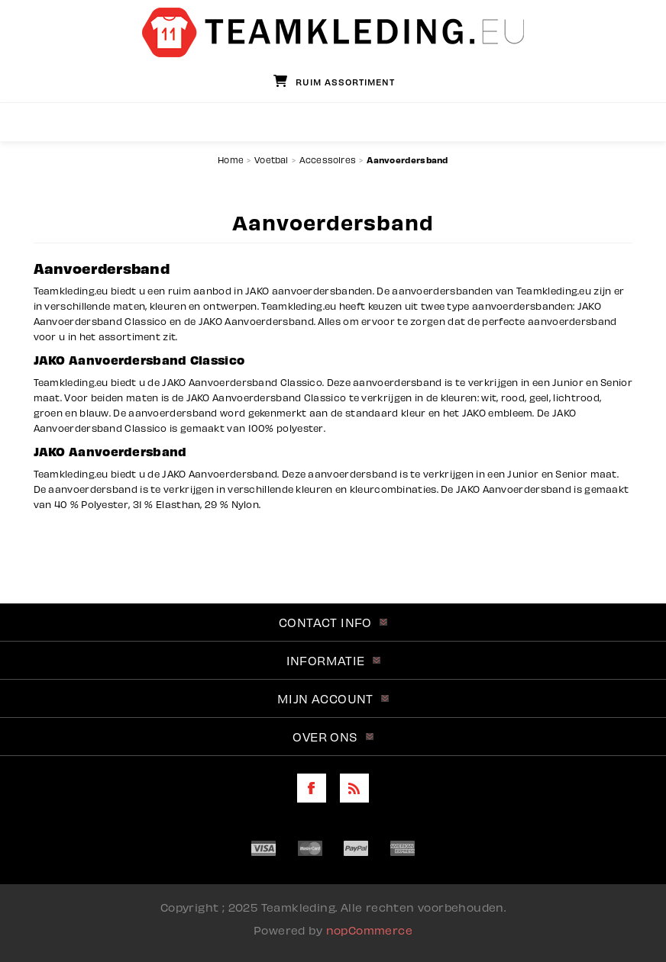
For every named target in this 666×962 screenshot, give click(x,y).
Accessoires (327, 160)
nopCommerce (369, 930)
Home (231, 160)
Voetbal (271, 160)
